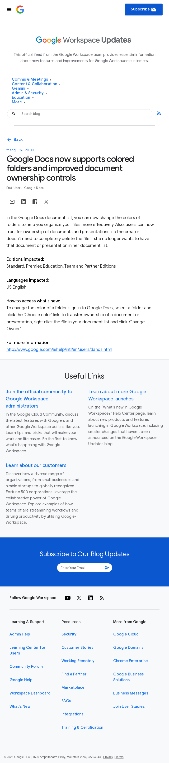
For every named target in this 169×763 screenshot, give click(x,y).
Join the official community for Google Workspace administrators (40, 399)
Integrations (72, 714)
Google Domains (128, 647)
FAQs (66, 701)
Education (23, 97)
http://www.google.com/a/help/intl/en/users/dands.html (59, 349)
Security (68, 634)
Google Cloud (126, 634)
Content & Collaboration (36, 84)
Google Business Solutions (128, 677)
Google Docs (34, 188)
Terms (119, 757)
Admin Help (19, 634)
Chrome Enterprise (130, 661)
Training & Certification (82, 727)
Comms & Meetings (32, 79)
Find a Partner (74, 674)
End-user (13, 188)
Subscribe (144, 9)
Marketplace (72, 687)
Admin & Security (29, 93)
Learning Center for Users (27, 650)
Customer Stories (77, 647)
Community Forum (26, 666)
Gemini (20, 88)
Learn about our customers (36, 465)
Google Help (21, 680)
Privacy (108, 757)
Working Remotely (77, 661)
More (18, 102)
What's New (20, 706)
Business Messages (130, 693)
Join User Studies (129, 706)
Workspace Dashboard (30, 693)
